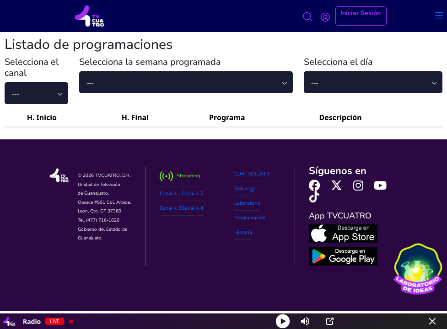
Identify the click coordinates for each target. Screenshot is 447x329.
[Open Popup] (329, 321)
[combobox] (36, 93)
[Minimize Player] (432, 321)
